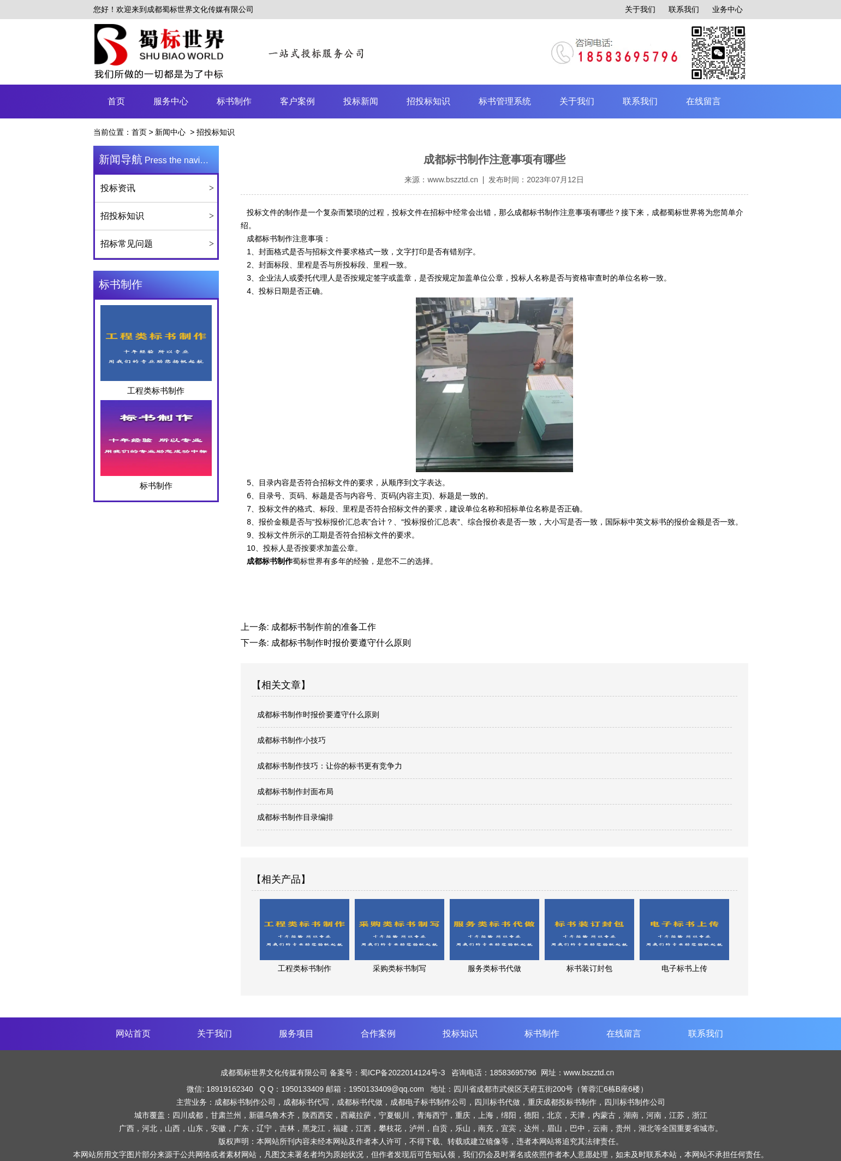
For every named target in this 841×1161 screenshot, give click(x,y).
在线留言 (703, 101)
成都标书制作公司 (245, 1102)
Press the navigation (159, 159)
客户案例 (297, 101)
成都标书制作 (270, 238)
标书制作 (234, 101)
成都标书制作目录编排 (295, 817)
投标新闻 (360, 101)
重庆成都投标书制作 (562, 1102)
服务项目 (296, 1033)
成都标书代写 (306, 1102)
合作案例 (378, 1033)
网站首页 (133, 1033)
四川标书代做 (497, 1102)
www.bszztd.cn (452, 179)
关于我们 (640, 9)
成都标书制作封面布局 (295, 791)
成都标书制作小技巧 (291, 740)
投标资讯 (117, 188)
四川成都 (187, 1115)
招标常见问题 (126, 243)
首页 (116, 101)
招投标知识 (428, 101)
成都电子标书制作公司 (428, 1102)
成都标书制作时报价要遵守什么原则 (340, 642)
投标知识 (460, 1033)
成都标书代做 (360, 1102)
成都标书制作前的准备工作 (322, 627)
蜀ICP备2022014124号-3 (404, 1072)
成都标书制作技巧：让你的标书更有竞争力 (329, 765)
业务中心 (727, 9)
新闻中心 (170, 132)
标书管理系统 (505, 101)
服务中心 (170, 101)
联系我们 (684, 9)
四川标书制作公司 (634, 1102)
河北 (149, 1128)
